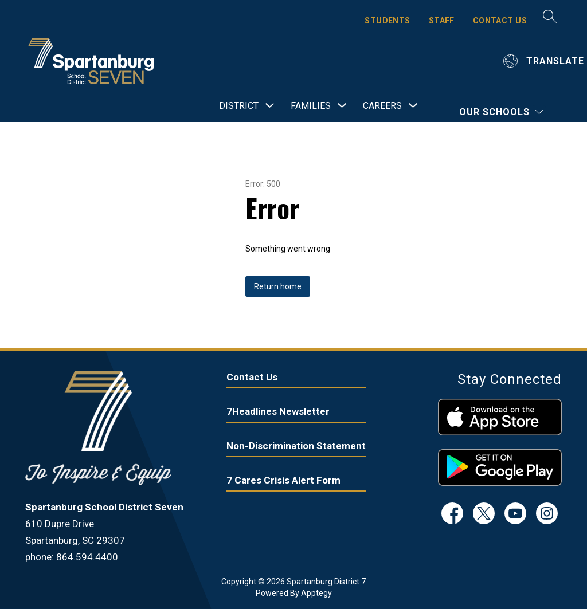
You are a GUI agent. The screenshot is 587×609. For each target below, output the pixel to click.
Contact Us (251, 377)
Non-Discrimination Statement (296, 445)
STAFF (442, 20)
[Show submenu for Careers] (382, 106)
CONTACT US (500, 20)
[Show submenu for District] (239, 106)
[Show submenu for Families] (311, 106)
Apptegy (316, 593)
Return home (278, 286)
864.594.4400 (87, 557)
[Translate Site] (545, 61)
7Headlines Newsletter (278, 411)
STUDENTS (387, 20)
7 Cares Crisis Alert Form (283, 480)
